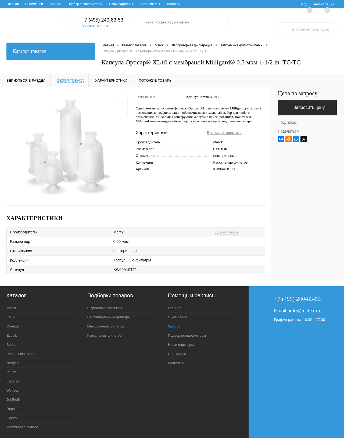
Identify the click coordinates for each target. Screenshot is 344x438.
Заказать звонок (95, 26)
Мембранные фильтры (105, 326)
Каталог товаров (51, 51)
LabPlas (12, 381)
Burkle (11, 345)
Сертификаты (149, 4)
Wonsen (12, 390)
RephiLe (12, 409)
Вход (303, 4)
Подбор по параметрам (85, 4)
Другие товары (227, 232)
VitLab (11, 372)
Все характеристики (224, 132)
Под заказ (288, 122)
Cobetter (13, 326)
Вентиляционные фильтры (108, 317)
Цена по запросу (297, 93)
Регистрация (324, 4)
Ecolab (11, 335)
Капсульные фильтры (230, 162)
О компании (34, 4)
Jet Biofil (13, 400)
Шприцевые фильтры (104, 308)
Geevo (11, 418)
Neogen (12, 363)
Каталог (55, 4)
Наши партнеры (121, 4)
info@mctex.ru (304, 310)
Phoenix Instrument (21, 354)
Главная (12, 4)
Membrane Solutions (22, 427)
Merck (218, 142)
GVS (10, 317)
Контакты (173, 4)
